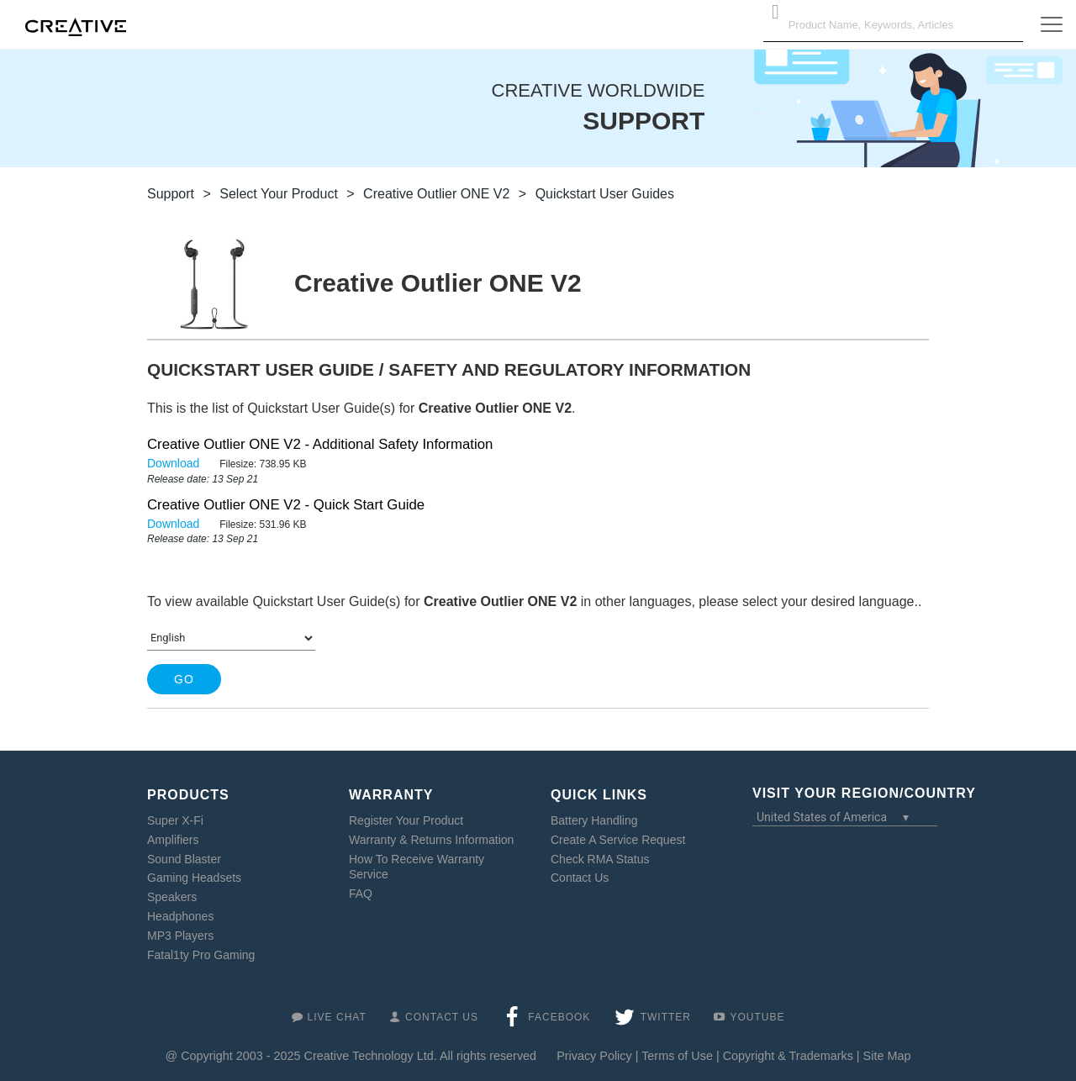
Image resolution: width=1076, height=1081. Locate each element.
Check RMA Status (600, 859)
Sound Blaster (184, 859)
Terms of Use (677, 1056)
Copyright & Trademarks (788, 1056)
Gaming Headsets (194, 877)
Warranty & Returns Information (431, 839)
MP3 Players (180, 935)
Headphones (180, 916)
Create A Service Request (618, 839)
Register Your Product (406, 820)
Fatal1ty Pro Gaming (201, 955)
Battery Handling (594, 820)
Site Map (887, 1056)
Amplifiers (172, 839)
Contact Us (580, 877)
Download (175, 463)
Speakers (172, 897)
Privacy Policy (594, 1056)
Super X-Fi (175, 820)
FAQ (360, 893)
